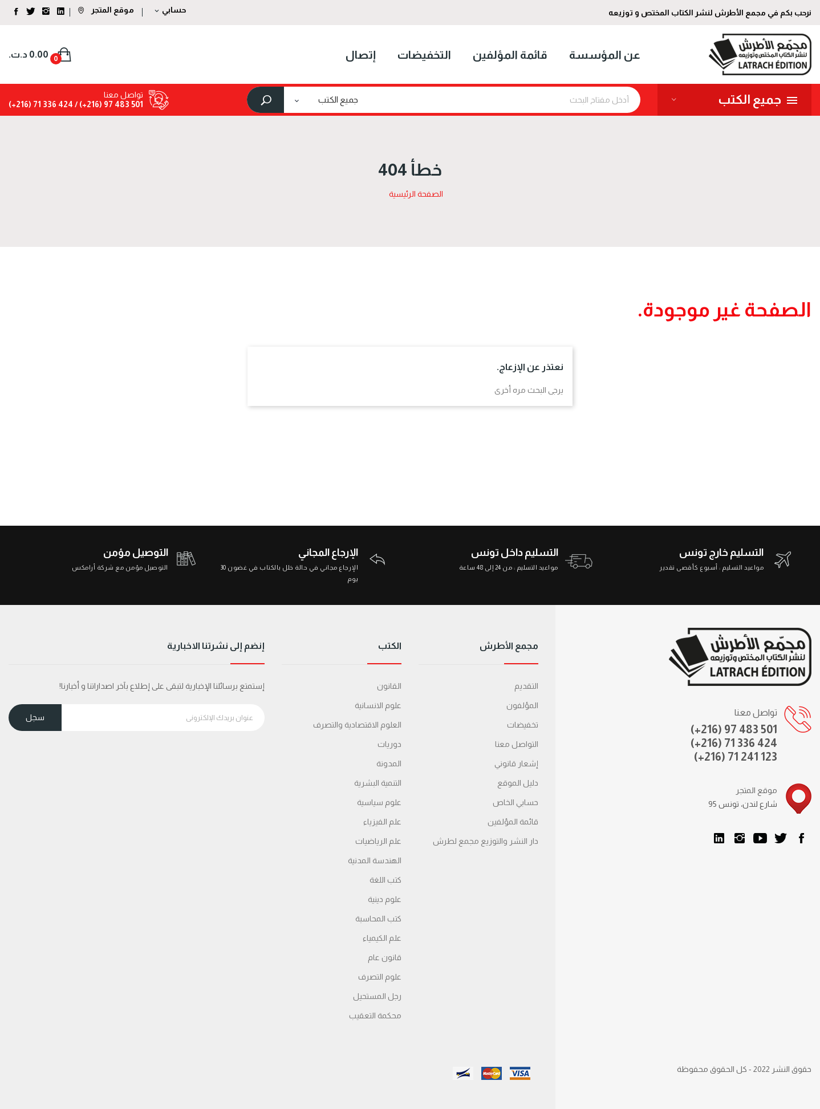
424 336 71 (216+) (41, 104)
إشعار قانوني (516, 763)
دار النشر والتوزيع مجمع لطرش (485, 841)
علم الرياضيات (378, 841)
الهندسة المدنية (374, 860)
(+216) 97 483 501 (734, 729)
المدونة (388, 763)
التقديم (526, 685)
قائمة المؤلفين (513, 821)
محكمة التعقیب (375, 1015)
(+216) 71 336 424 (734, 743)
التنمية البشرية (377, 782)
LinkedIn (719, 838)
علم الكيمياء (382, 938)
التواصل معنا (516, 744)
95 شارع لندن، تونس (742, 804)
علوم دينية (384, 899)
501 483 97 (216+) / (108, 104)
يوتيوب (760, 838)
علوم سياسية (379, 802)
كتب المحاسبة (378, 918)
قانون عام (384, 957)
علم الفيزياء (382, 821)
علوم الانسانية (378, 705)
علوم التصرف (379, 976)
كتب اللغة (385, 879)
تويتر (780, 838)
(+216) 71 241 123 (735, 756)
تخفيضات (522, 724)
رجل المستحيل (377, 996)
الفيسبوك (801, 838)
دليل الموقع (517, 782)
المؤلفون (522, 705)
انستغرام (739, 838)
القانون (389, 685)
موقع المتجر (106, 9)
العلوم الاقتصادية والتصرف (357, 724)
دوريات (389, 744)
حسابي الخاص (515, 802)
